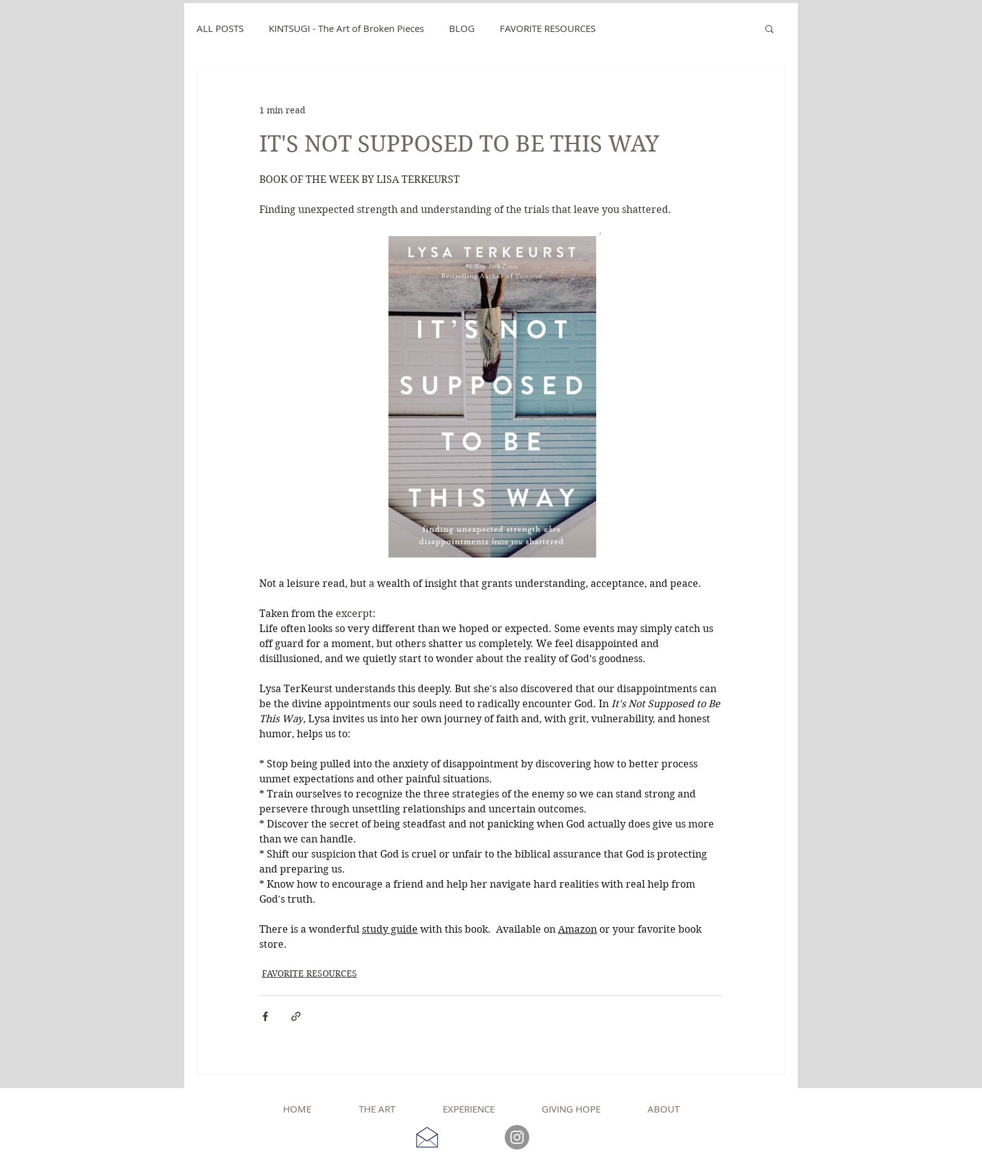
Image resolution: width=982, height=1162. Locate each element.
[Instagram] (517, 1137)
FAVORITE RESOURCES (548, 28)
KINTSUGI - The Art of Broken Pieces (346, 28)
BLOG (462, 28)
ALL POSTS (220, 28)
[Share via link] (296, 1016)
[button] (769, 28)
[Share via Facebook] (265, 1016)
